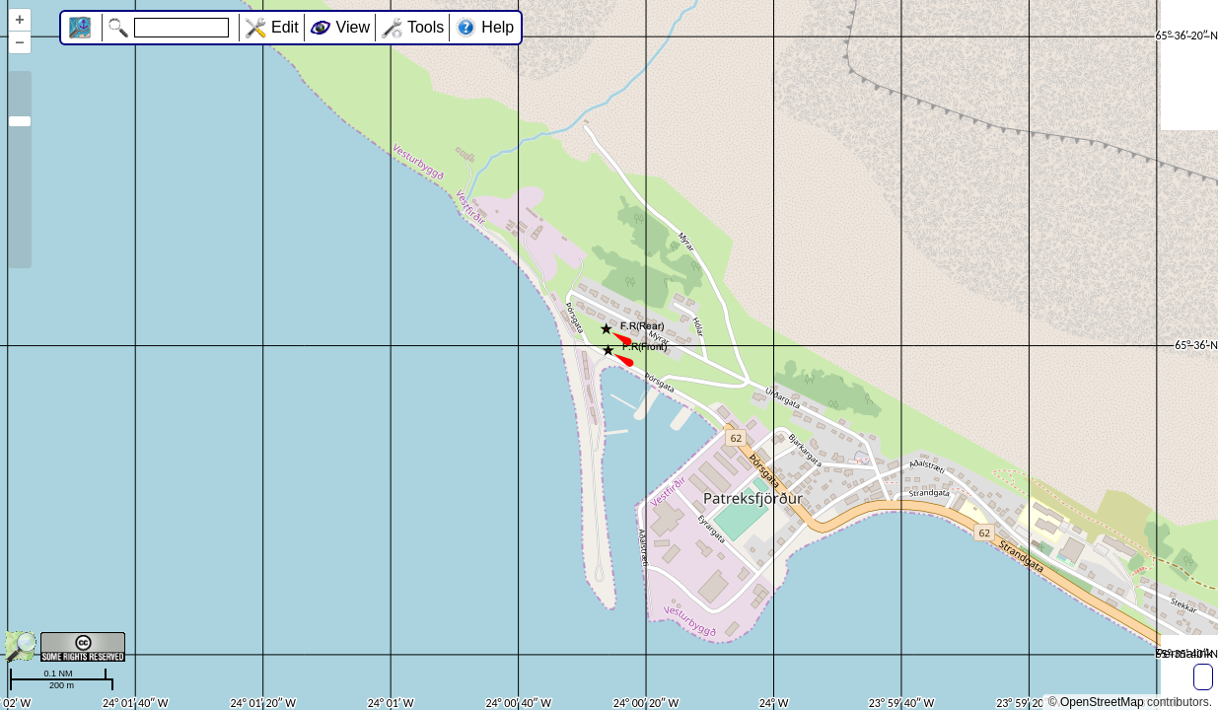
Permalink (1184, 653)
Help (497, 27)
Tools (425, 27)
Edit (285, 27)
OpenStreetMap (1102, 702)
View (353, 27)
